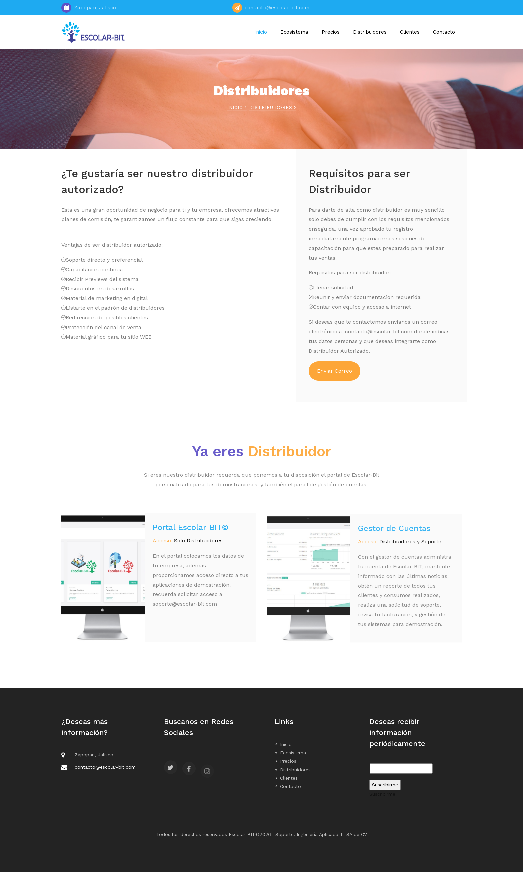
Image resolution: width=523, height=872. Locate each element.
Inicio (260, 32)
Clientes (410, 32)
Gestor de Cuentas (394, 534)
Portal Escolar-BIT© (190, 531)
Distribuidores (370, 32)
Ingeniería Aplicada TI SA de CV (332, 834)
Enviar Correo (334, 371)
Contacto (444, 32)
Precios (331, 32)
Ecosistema (294, 32)
